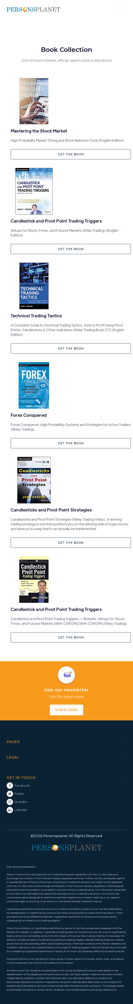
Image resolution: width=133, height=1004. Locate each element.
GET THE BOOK (71, 154)
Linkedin (20, 810)
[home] (33, 9)
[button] (121, 9)
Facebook (22, 785)
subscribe (66, 710)
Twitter (19, 793)
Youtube (20, 801)
